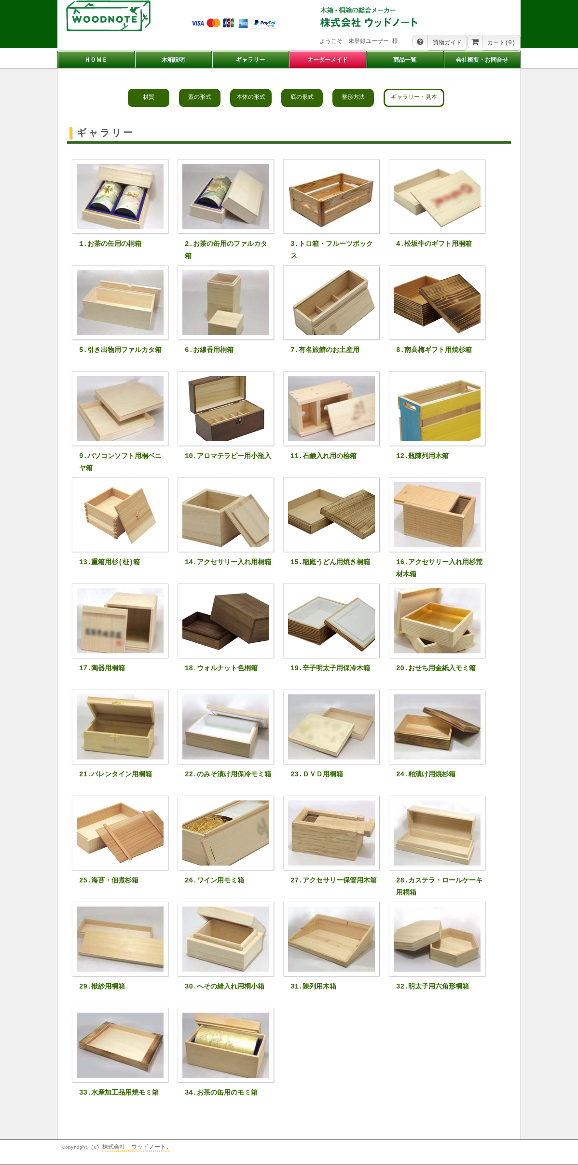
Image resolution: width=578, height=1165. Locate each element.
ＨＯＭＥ (96, 60)
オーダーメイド (327, 60)
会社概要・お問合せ (482, 60)
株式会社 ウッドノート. (135, 1148)
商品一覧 (404, 60)
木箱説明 (173, 60)
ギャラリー (250, 60)
